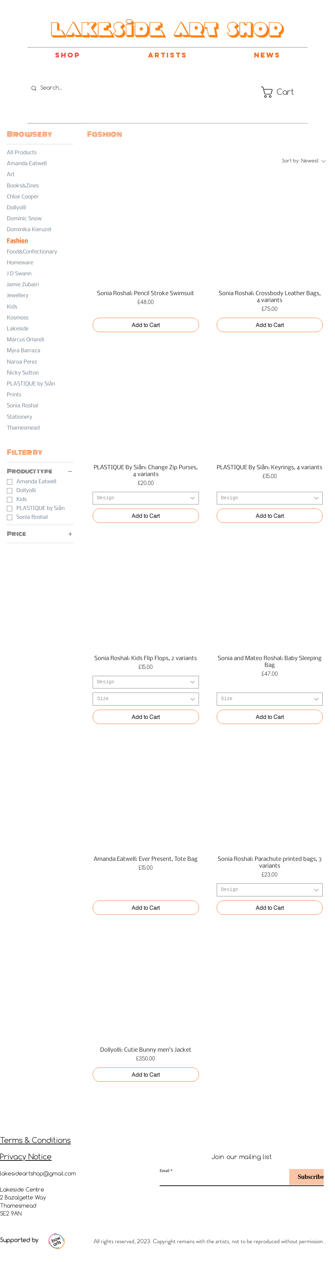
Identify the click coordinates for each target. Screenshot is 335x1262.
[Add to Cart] (146, 325)
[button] (275, 92)
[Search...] (64, 88)
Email (165, 1171)
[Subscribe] (306, 1177)
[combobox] (146, 498)
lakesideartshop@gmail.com (38, 1174)
